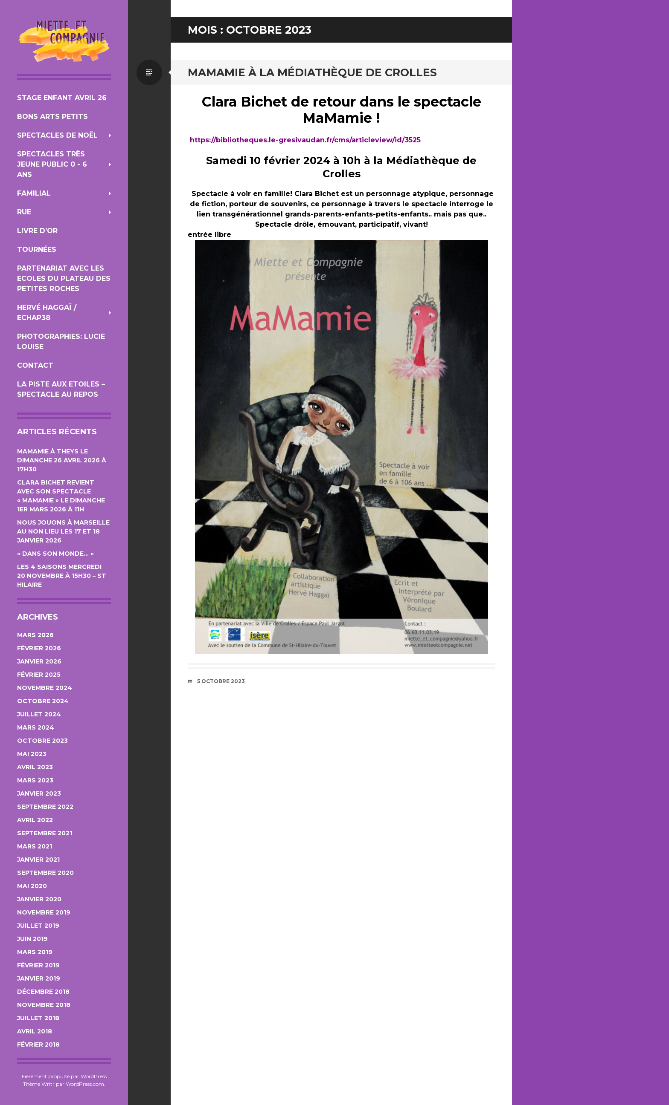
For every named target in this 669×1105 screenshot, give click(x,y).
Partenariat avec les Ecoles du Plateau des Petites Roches (64, 278)
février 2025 (39, 674)
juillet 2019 (38, 925)
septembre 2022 (45, 807)
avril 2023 (35, 767)
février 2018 (38, 1044)
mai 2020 (32, 886)
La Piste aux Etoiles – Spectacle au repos (61, 389)
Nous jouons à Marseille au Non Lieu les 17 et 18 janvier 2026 (63, 531)
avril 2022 (35, 820)
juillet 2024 (39, 714)
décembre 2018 (43, 991)
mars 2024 (35, 727)
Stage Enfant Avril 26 (62, 98)
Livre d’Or (37, 231)
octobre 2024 (43, 701)
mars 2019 (34, 952)
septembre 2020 (45, 873)
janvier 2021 (38, 859)
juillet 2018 (38, 1018)
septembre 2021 (44, 833)
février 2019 (38, 965)
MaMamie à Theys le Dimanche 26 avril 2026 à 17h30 (61, 460)
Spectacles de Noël (57, 135)
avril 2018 (34, 1031)
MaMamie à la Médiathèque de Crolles (312, 72)
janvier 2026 (39, 661)
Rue (24, 212)
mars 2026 (35, 635)
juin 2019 (32, 939)
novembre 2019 (43, 912)
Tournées (36, 249)
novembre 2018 (43, 1005)
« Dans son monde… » (55, 553)
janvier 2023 (39, 793)
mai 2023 (32, 754)
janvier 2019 (38, 978)
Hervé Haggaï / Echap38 (46, 312)
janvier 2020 (39, 899)
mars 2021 (34, 846)
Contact (35, 365)
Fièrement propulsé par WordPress (64, 1076)
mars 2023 (35, 780)
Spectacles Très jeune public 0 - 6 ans (52, 164)
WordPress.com (85, 1084)
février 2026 (39, 648)
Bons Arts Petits (52, 117)
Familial (34, 193)
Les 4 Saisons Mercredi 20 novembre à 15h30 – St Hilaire (61, 576)
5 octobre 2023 (221, 681)
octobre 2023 (42, 740)
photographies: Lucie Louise (61, 341)
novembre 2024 (44, 688)
